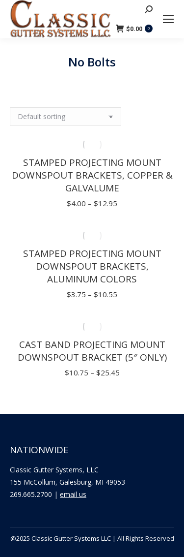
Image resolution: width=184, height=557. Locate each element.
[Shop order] (65, 116)
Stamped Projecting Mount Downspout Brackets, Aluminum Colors (92, 266)
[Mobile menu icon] (168, 19)
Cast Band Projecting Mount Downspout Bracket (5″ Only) (92, 351)
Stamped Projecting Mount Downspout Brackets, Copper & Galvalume (92, 175)
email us (73, 494)
